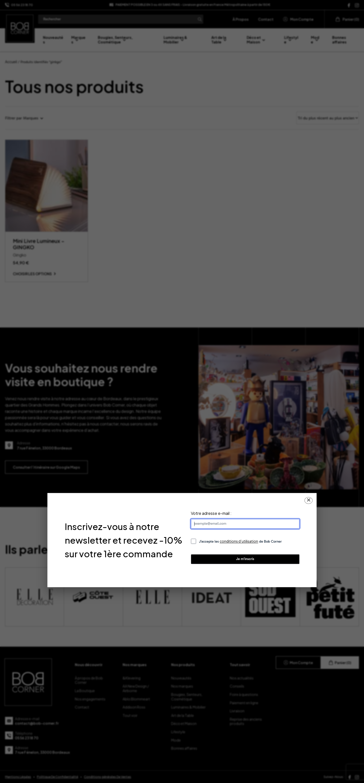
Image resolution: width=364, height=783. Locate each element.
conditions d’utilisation (239, 541)
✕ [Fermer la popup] (308, 500)
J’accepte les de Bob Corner (240, 541)
